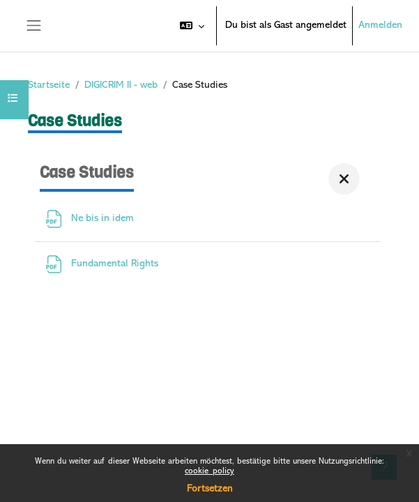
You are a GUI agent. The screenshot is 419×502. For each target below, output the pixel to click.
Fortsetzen (209, 489)
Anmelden (380, 25)
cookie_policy (209, 472)
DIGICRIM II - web (121, 85)
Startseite (49, 85)
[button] (192, 26)
